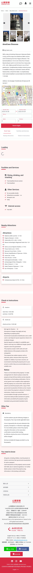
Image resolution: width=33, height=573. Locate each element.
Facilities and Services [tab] (22, 131)
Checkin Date (6, 109)
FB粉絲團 (23, 549)
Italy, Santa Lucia (13, 10)
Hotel (7, 10)
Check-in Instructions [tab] (24, 135)
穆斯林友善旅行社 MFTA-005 (16, 517)
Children (21, 119)
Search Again (16, 125)
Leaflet (20, 104)
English (15, 569)
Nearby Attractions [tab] (8, 135)
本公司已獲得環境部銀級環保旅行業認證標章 (16, 523)
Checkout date (22, 109)
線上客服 (10, 549)
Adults (4, 119)
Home (2, 10)
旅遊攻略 (16, 554)
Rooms (4, 114)
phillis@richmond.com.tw (20, 540)
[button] (17, 94)
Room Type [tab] (7, 131)
